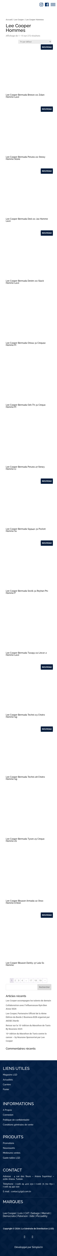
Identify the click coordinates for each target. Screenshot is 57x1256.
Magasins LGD (10, 1074)
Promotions (8, 1143)
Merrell (46, 1213)
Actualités (8, 1079)
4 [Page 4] (22, 980)
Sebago (35, 1213)
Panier (6, 1089)
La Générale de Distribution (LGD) (37, 1228)
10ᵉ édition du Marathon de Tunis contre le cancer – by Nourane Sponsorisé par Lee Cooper (26, 1037)
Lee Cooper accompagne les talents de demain (28, 1000)
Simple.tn (37, 1247)
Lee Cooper (19, 19)
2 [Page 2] (15, 980)
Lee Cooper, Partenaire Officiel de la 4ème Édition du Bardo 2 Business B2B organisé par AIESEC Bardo (28, 1017)
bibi (32, 1216)
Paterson (22, 1216)
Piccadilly (41, 1216)
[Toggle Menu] (53, 4)
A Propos (7, 1110)
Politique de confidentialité (16, 1120)
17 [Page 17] (31, 980)
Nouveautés (9, 1148)
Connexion (8, 1115)
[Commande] (34, 42)
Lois (20, 1213)
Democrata (9, 1216)
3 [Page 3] (18, 980)
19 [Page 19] (40, 980)
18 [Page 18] (35, 980)
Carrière (7, 1084)
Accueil (9, 19)
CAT (26, 1213)
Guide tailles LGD (11, 1158)
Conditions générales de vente (18, 1124)
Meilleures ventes (11, 1153)
